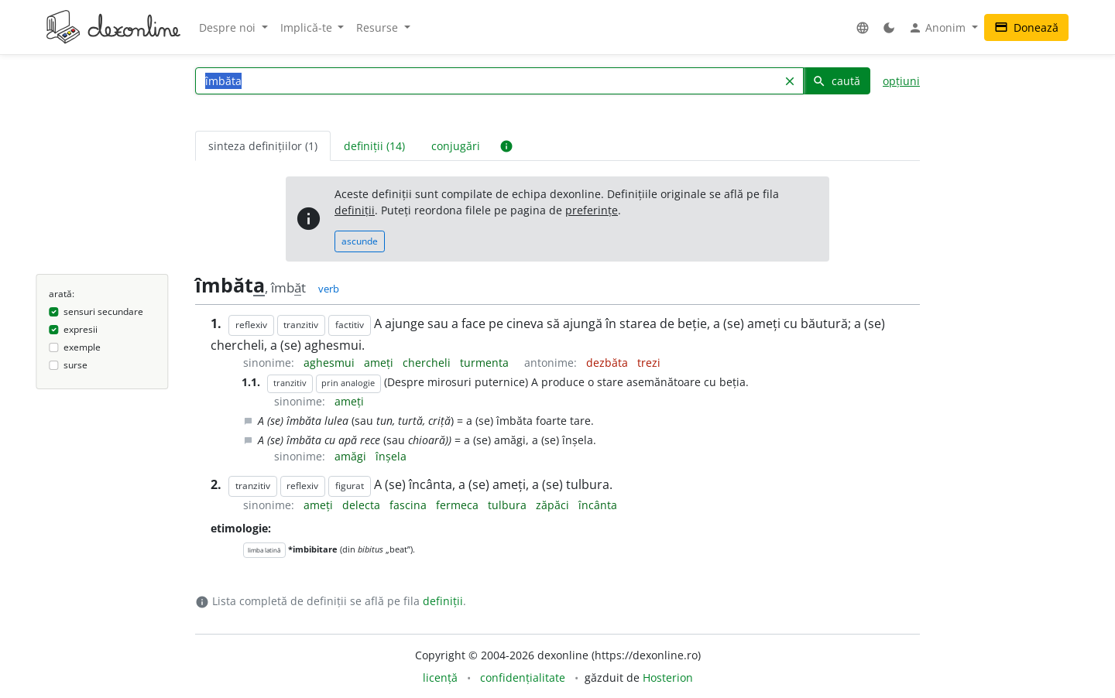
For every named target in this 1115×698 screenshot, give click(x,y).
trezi (648, 362)
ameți (380, 362)
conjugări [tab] (455, 146)
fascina (409, 505)
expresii (80, 329)
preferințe (591, 210)
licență (440, 677)
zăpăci (554, 505)
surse (75, 364)
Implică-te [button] (307, 27)
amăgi (351, 456)
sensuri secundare (103, 311)
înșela (391, 456)
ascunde (359, 241)
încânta (597, 505)
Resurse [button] (378, 27)
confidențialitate (522, 677)
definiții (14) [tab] (374, 146)
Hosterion (668, 677)
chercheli (428, 362)
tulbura (509, 505)
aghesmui (331, 362)
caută (836, 81)
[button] (862, 27)
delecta (362, 505)
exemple (82, 347)
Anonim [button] (938, 28)
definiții (354, 210)
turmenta (486, 362)
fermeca (459, 505)
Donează (1026, 27)
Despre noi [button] (229, 27)
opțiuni (901, 81)
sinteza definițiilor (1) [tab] (262, 146)
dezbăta (608, 362)
